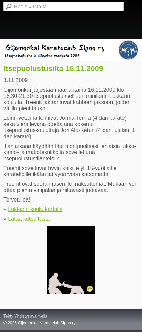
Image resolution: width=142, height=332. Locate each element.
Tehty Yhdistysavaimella (25, 316)
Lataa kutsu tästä (29, 219)
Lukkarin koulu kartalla (35, 209)
